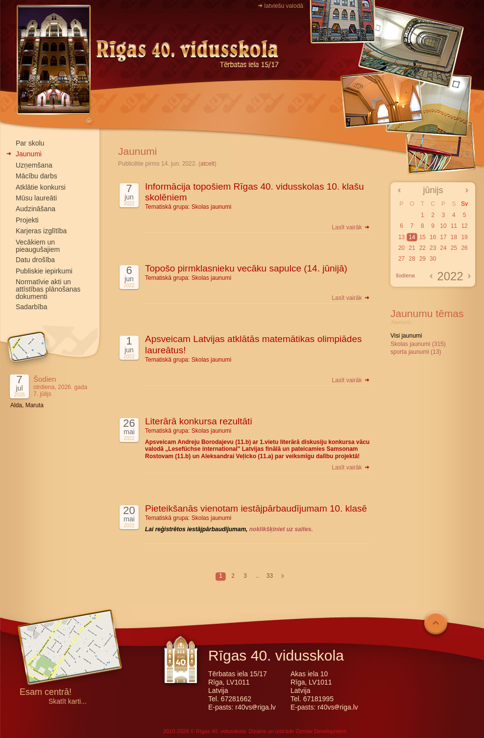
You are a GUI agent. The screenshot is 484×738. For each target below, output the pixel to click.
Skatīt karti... (67, 701)
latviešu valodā (284, 5)
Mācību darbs (36, 176)
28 (412, 258)
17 (443, 237)
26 (464, 248)
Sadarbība (32, 307)
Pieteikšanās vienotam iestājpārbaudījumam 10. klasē (256, 508)
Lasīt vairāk (351, 227)
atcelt (207, 163)
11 (454, 225)
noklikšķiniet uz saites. (281, 529)
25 (454, 248)
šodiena (405, 275)
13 (401, 237)
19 (464, 237)
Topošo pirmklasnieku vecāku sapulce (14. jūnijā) (246, 268)
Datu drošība (35, 260)
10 (443, 225)
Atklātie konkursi (41, 187)
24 (443, 248)
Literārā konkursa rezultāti (198, 421)
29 (422, 258)
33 (269, 575)
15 (422, 237)
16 (433, 237)
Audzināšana (35, 209)
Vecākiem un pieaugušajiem (38, 245)
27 (401, 258)
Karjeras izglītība (41, 231)
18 (454, 237)
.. (257, 575)
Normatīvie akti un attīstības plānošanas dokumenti (48, 289)
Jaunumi (29, 154)
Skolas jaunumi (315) (418, 344)
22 (422, 248)
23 (433, 248)
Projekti (27, 220)
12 (464, 225)
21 (412, 248)
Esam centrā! (46, 693)
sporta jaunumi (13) (415, 351)
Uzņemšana (34, 165)
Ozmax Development (320, 731)
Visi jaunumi (406, 335)
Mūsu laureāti (36, 198)
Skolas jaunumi (211, 206)
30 (433, 258)
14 (412, 237)
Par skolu (30, 143)
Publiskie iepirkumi (44, 271)
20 (401, 248)
